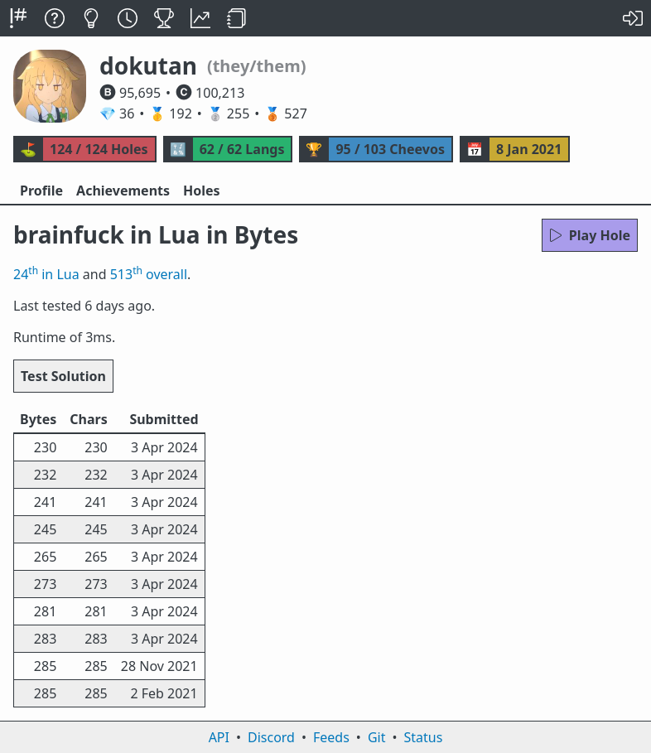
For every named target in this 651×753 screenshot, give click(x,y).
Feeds (331, 737)
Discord (271, 737)
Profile (41, 190)
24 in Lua (46, 274)
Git (377, 737)
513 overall (148, 274)
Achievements (123, 190)
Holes (201, 190)
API (219, 737)
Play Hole (589, 235)
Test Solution (63, 376)
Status (422, 737)
